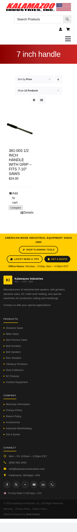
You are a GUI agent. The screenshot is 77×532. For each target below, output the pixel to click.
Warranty (8, 509)
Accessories (13, 422)
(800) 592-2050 (17, 462)
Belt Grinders (13, 346)
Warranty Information (18, 404)
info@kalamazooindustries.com (27, 468)
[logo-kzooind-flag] (38, 4)
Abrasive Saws (14, 327)
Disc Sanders (13, 357)
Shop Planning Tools (38, 250)
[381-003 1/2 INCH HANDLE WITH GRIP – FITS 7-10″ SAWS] (20, 130)
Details (28, 212)
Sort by (25, 79)
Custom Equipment (17, 382)
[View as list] (41, 100)
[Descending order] (58, 79)
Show (28, 90)
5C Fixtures (12, 376)
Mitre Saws (12, 333)
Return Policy (13, 416)
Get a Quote (57, 259)
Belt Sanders (13, 352)
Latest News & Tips (24, 259)
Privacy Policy (14, 410)
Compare (15, 207)
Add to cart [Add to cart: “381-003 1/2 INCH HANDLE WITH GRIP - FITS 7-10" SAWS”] (15, 198)
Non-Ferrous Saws (16, 339)
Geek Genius (33, 514)
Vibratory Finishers (17, 364)
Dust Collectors (15, 370)
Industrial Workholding (19, 428)
